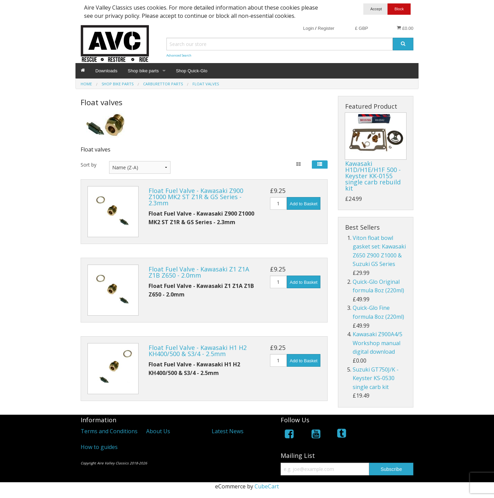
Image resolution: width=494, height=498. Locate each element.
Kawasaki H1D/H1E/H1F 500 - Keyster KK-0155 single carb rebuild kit (373, 175)
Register (326, 28)
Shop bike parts (143, 70)
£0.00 (405, 28)
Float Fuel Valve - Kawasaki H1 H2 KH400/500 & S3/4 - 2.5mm (198, 350)
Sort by (88, 164)
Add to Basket (304, 203)
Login (308, 28)
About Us (158, 431)
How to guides (99, 447)
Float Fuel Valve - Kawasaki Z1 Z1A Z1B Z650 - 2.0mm (199, 272)
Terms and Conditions (109, 431)
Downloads (106, 70)
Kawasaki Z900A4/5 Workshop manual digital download (377, 342)
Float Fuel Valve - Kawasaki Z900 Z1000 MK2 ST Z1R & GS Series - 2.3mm (196, 196)
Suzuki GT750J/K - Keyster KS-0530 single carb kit (376, 378)
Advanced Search (178, 55)
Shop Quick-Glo (192, 70)
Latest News (228, 431)
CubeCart (267, 486)
